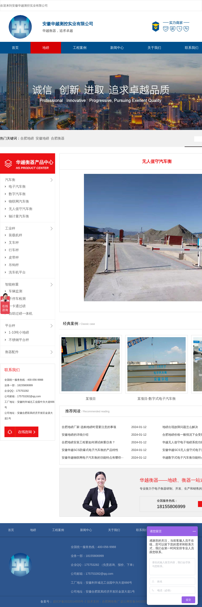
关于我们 (154, 47)
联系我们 (142, 530)
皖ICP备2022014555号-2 (69, 601)
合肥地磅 (27, 138)
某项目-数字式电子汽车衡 (156, 398)
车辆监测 (15, 291)
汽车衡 (10, 180)
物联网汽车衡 (19, 201)
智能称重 (12, 284)
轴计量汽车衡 (19, 216)
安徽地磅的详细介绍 (75, 434)
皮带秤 (14, 257)
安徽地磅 (42, 138)
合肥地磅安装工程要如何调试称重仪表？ (88, 442)
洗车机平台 (17, 272)
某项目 (91, 398)
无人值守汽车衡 (20, 209)
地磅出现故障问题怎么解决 (180, 427)
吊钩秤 (14, 265)
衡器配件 (12, 352)
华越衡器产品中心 (35, 165)
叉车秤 (14, 242)
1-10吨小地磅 (19, 332)
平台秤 (10, 325)
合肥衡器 (57, 138)
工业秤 (10, 228)
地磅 (45, 47)
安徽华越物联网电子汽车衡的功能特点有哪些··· (93, 457)
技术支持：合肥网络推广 (103, 601)
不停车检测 (17, 298)
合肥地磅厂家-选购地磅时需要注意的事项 (89, 427)
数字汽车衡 (17, 194)
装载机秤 (15, 235)
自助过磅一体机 (20, 313)
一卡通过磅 (17, 306)
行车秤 (14, 250)
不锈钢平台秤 (19, 340)
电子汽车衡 (17, 186)
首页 (15, 47)
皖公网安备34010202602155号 (141, 601)
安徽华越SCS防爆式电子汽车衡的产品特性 (90, 450)
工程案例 (79, 47)
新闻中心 (117, 47)
